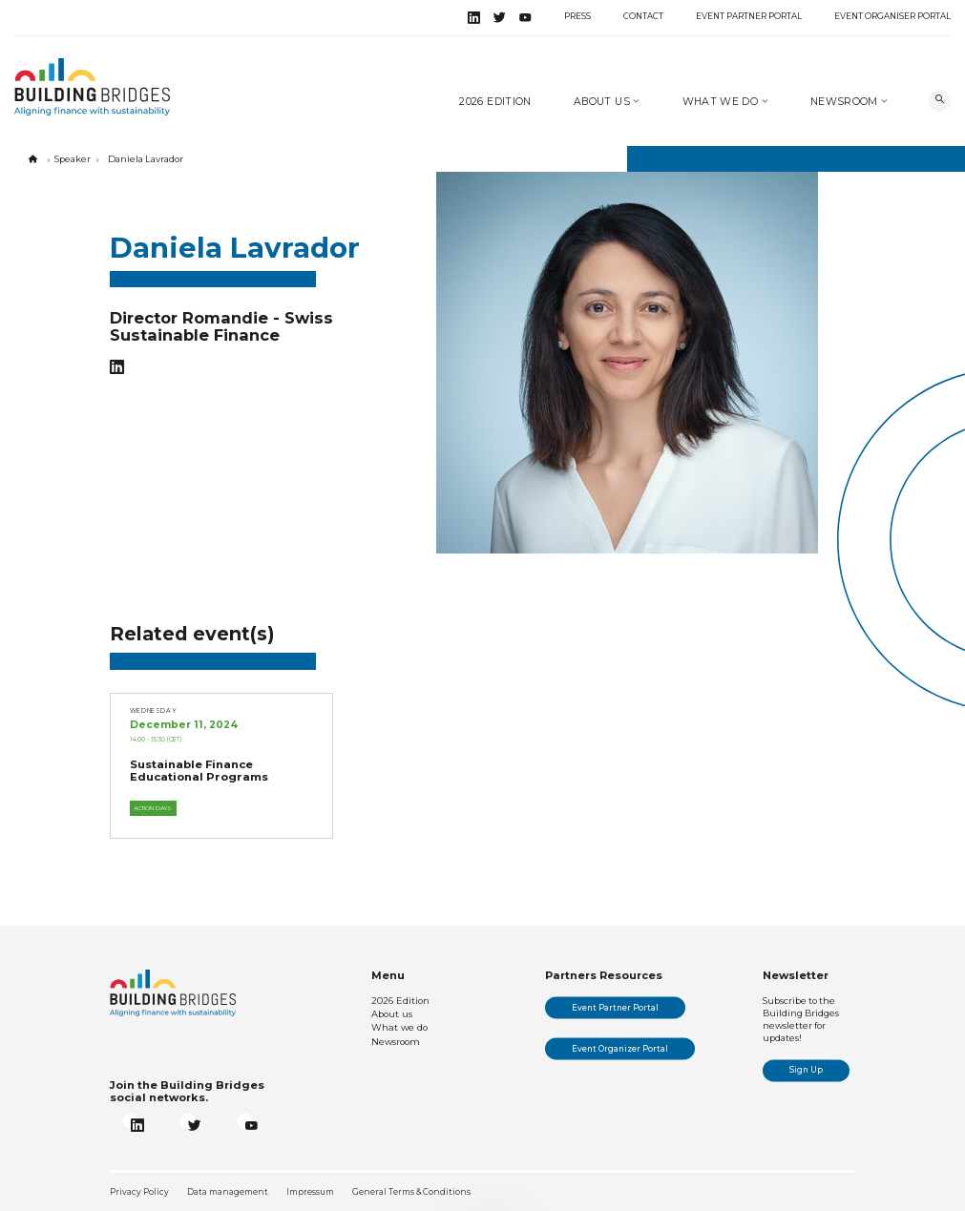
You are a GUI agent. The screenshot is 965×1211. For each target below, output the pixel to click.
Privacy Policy (139, 1192)
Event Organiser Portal (892, 16)
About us (603, 101)
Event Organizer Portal (620, 1049)
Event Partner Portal (749, 16)
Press (577, 16)
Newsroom (845, 101)
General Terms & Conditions (411, 1192)
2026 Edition (495, 101)
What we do (722, 101)
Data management (227, 1192)
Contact (643, 16)
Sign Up (806, 1070)
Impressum (310, 1192)
